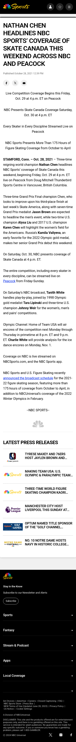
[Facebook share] (6, 83)
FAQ (60, 701)
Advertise (21, 701)
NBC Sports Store (12, 703)
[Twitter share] (15, 83)
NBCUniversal (23, 715)
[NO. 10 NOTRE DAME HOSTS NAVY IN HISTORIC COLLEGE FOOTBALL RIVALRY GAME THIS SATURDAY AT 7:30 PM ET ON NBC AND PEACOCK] (12, 544)
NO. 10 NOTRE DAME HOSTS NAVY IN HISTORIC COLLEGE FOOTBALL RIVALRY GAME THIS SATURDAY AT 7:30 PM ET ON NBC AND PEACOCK (48, 542)
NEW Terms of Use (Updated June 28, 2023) (26, 706)
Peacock (9, 281)
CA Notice (9, 709)
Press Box (28, 703)
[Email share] (24, 83)
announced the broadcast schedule (28, 378)
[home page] (16, 7)
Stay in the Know (12, 586)
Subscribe (11, 601)
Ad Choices (8, 701)
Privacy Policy (57, 706)
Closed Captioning (47, 701)
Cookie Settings (24, 709)
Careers (32, 701)
